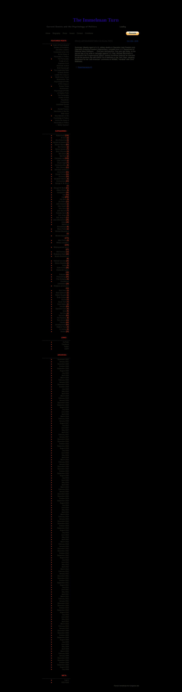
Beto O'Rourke (61, 151)
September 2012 (63, 555)
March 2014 (64, 514)
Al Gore (63, 138)
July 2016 (65, 450)
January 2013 (64, 546)
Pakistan (62, 274)
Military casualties (62, 242)
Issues (72, 33)
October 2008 (64, 662)
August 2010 (64, 612)
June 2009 (65, 644)
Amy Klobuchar (61, 140)
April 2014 (65, 512)
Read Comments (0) (85, 67)
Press (65, 33)
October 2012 (64, 553)
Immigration (61, 192)
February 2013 (64, 544)
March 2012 (64, 569)
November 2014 (63, 496)
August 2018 (64, 407)
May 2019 (65, 391)
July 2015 (65, 478)
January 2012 (64, 573)
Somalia (62, 306)
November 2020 (63, 364)
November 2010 (63, 605)
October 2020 (64, 366)
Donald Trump (60, 174)
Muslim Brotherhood (62, 256)
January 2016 (64, 464)
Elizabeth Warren (60, 179)
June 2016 (65, 453)
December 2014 (63, 494)
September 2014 (63, 501)
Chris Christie (61, 160)
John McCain (61, 211)
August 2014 (64, 503)
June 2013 (65, 535)
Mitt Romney (60, 252)
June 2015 (65, 480)
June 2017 (65, 428)
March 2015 (64, 487)
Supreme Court (61, 309)
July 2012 (65, 560)
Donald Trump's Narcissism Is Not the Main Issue (61, 111)
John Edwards (61, 204)
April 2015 (65, 485)
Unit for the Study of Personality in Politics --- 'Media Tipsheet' (61, 123)
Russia (63, 299)
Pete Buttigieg (61, 279)
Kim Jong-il (62, 215)
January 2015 (64, 491)
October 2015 (64, 471)
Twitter (66, 346)
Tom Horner (61, 320)
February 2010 (64, 626)
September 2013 (63, 528)
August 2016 (64, 448)
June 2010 (65, 617)
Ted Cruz (63, 313)
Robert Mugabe (60, 295)
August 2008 (64, 667)
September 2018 (63, 405)
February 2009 (64, 653)
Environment (60, 181)
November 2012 (63, 551)
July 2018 (65, 409)
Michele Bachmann (62, 236)
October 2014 (64, 498)
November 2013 (63, 523)
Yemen (62, 331)
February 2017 (64, 434)
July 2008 (65, 669)
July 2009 (65, 642)
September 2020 (63, 368)
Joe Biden (61, 201)
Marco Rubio (61, 229)
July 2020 (65, 373)
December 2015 (63, 466)
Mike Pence (62, 240)
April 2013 (65, 539)
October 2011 (64, 580)
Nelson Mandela (60, 263)
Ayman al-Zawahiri (59, 142)
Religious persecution (61, 286)
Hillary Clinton (61, 190)
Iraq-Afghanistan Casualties (94, 41)
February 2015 (64, 489)
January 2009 (64, 656)
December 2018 (63, 403)
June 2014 (65, 507)
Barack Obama (60, 144)
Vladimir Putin (61, 327)
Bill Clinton (62, 154)
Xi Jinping (62, 329)
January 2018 (64, 421)
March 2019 (64, 396)
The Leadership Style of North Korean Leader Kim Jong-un (61, 72)
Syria (64, 311)
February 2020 (64, 380)
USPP (67, 349)
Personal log (61, 277)
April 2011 (65, 594)
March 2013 (64, 542)
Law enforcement (59, 220)
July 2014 (65, 505)
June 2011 (65, 589)
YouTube (66, 342)
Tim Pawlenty (61, 318)
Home (48, 33)
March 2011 (64, 596)
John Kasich (62, 206)
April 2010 (65, 621)
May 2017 (65, 430)
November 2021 (63, 359)
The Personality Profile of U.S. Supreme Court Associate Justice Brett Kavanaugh (63, 63)
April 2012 (65, 567)
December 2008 (63, 658)
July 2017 (65, 425)
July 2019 (65, 389)
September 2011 (63, 583)
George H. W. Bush (62, 183)
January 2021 (64, 362)
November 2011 (63, 578)
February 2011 (64, 599)
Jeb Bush (63, 199)
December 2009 (63, 630)
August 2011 (64, 585)
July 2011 (65, 587)
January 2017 (64, 437)
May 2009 (65, 646)
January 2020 (64, 382)
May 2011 (65, 592)
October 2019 (64, 387)
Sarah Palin (62, 302)
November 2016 (63, 441)
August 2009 (64, 640)
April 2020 (65, 375)
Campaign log (59, 158)
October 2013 (64, 526)
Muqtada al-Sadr (59, 254)
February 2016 (64, 462)
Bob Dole (63, 156)
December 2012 (63, 548)
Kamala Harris (61, 213)
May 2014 (65, 510)
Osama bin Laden (62, 270)
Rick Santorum (61, 293)
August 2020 (64, 371)
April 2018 (65, 414)
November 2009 (63, 633)
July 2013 (65, 532)
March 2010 (64, 624)
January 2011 (64, 601)
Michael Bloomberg (62, 231)
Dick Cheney (60, 167)
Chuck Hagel (61, 163)
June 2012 (65, 562)
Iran (64, 195)
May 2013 (65, 537)
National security (59, 261)
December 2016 (63, 439)
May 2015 (65, 482)
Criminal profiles (60, 165)
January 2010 (64, 628)
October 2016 (64, 444)
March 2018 (64, 416)
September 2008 (63, 665)
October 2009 (64, 635)
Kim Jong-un (60, 217)
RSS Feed (65, 682)
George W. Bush (59, 188)
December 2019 (63, 384)
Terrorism (62, 315)
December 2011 (63, 576)
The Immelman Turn (96, 20)
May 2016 (65, 455)
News (64, 265)
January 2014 (64, 519)
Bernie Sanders (60, 149)
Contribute (89, 33)
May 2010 (65, 619)
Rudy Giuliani (61, 297)
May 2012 (65, 564)
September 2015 (63, 473)
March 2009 (64, 651)
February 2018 (64, 419)
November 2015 (63, 469)
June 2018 (65, 412)
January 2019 (64, 400)
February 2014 (64, 517)
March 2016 (64, 460)
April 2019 (65, 393)
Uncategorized (60, 324)
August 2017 (64, 423)
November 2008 (63, 660)
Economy (62, 176)
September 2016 (63, 446)
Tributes (62, 322)
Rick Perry (62, 290)
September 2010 (63, 610)
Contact (80, 33)
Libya (63, 222)
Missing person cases (61, 247)
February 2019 (64, 398)
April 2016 (65, 457)
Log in (67, 680)
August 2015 (64, 475)
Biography (56, 33)
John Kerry (62, 208)
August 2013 (64, 530)
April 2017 (65, 432)
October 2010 (64, 608)
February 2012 (64, 571)
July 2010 (65, 615)
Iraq (63, 197)
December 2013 (63, 521)
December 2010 (63, 603)
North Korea (61, 268)
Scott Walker (61, 304)
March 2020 (64, 377)
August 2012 (64, 558)
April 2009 (65, 649)
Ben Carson (62, 147)
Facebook (65, 344)
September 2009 (63, 637)
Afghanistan (60, 135)
